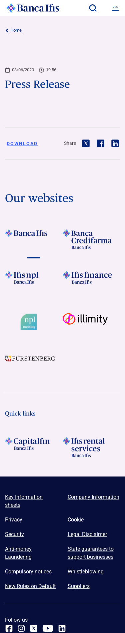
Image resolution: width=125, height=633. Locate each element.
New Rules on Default (30, 586)
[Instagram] (21, 628)
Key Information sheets (24, 501)
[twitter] (34, 628)
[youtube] (48, 628)
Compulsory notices (28, 571)
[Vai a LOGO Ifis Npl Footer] (34, 281)
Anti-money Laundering (18, 553)
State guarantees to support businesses (91, 553)
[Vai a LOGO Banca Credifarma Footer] (91, 239)
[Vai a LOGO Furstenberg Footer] (34, 363)
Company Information (93, 497)
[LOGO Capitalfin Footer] (34, 447)
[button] (93, 8)
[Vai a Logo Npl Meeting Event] (34, 322)
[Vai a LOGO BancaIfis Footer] (34, 239)
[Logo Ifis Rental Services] (91, 447)
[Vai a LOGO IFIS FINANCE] (91, 281)
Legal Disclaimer (87, 534)
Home (13, 30)
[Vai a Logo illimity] (91, 322)
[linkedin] (62, 628)
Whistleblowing (86, 571)
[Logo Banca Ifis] (33, 8)
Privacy (13, 519)
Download (22, 143)
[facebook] (9, 628)
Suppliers (79, 586)
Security (14, 534)
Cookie (76, 519)
